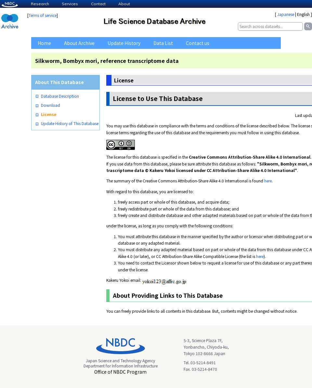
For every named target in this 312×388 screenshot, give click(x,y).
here (268, 180)
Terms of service (43, 15)
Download (50, 105)
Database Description (60, 96)
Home (44, 43)
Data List (163, 43)
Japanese (285, 14)
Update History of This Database (69, 123)
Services (70, 3)
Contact (98, 3)
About (124, 3)
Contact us (197, 43)
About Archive (79, 43)
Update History (124, 43)
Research (40, 3)
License (48, 114)
